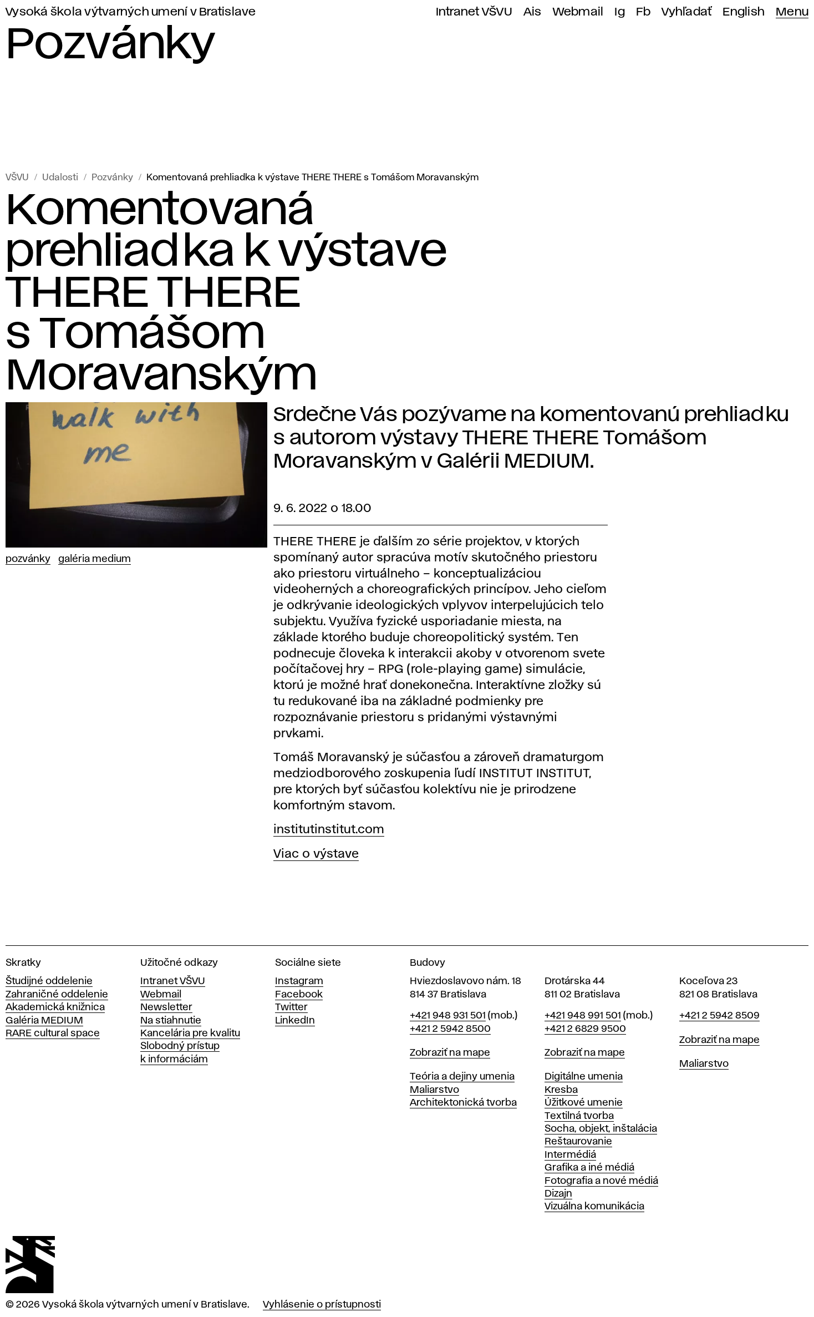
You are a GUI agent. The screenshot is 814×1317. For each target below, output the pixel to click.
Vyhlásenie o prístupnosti (322, 1304)
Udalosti (60, 178)
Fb (643, 12)
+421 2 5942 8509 (719, 1015)
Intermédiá (570, 1155)
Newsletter (166, 1007)
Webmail (578, 12)
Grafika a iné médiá (589, 1167)
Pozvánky (112, 178)
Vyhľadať (686, 12)
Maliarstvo (434, 1090)
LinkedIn (295, 1020)
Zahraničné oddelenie (57, 994)
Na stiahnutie (170, 1020)
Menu (792, 12)
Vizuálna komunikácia (594, 1206)
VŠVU (17, 178)
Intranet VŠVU (474, 12)
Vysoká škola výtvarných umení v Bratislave (131, 12)
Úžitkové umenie (584, 1102)
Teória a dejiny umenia (462, 1076)
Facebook (299, 994)
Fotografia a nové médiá (601, 1181)
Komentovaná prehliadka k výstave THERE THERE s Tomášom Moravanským (312, 178)
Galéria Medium (94, 559)
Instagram (299, 981)
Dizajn (558, 1193)
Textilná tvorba (579, 1116)
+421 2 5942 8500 (450, 1029)
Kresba (561, 1090)
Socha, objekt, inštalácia (601, 1128)
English (744, 12)
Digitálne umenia (584, 1076)
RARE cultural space (53, 1033)
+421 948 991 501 (583, 1015)
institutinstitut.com (328, 829)
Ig (619, 12)
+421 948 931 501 (448, 1015)
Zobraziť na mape (450, 1052)
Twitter (291, 1007)
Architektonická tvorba (463, 1102)
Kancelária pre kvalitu (190, 1033)
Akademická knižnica (55, 1007)
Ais (532, 12)
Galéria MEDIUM (44, 1020)
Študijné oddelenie (49, 981)
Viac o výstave (316, 854)
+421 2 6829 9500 (585, 1029)
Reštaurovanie (578, 1141)
